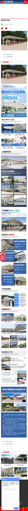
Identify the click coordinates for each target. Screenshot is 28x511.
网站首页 (11, 14)
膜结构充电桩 (17, 14)
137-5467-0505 (8, 24)
